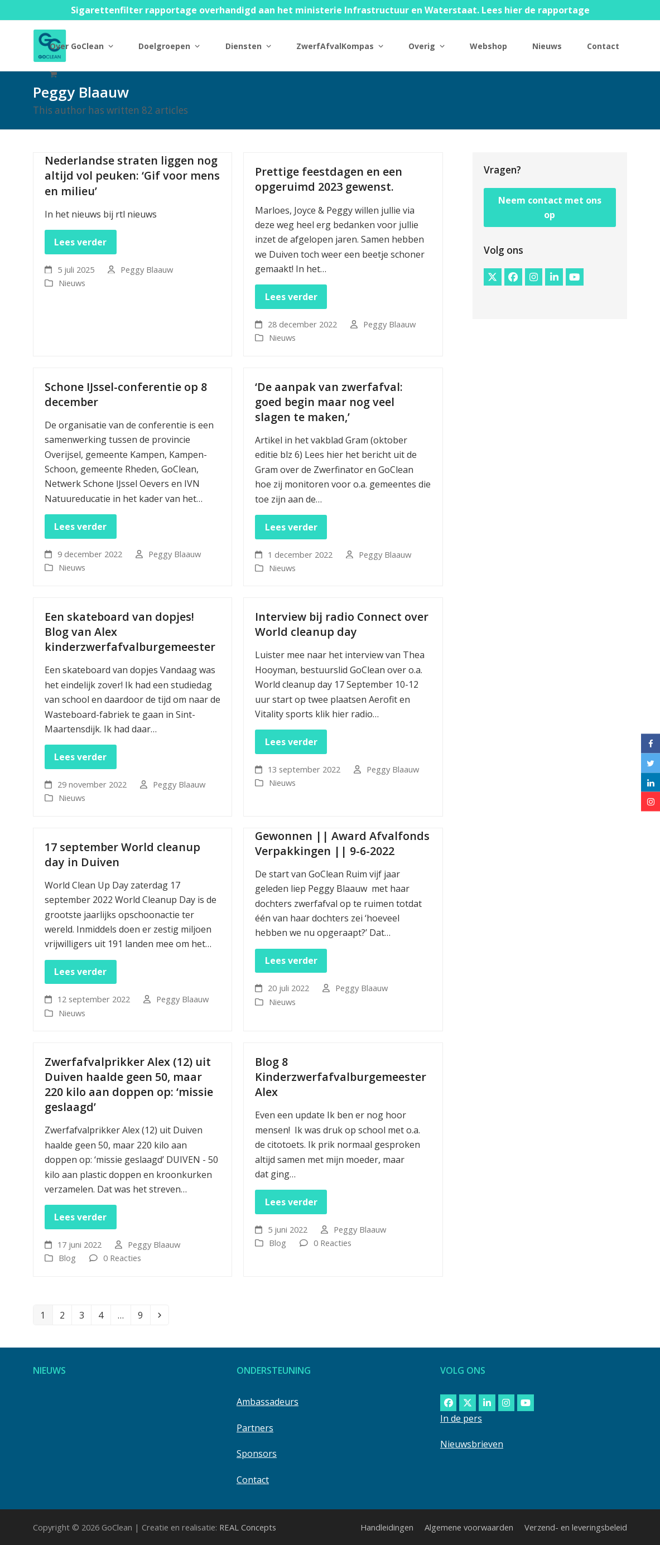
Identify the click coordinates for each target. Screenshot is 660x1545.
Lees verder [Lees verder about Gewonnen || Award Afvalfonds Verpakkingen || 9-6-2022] (291, 960)
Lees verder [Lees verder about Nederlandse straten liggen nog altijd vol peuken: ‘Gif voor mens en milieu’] (80, 242)
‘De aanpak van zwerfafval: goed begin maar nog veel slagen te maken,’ (329, 401)
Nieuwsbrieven (471, 1444)
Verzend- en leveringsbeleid (575, 1527)
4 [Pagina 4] (104, 1315)
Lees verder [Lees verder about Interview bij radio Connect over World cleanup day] (291, 742)
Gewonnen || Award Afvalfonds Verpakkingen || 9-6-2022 (342, 843)
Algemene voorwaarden (469, 1527)
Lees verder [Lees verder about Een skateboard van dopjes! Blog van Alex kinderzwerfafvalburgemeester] (80, 757)
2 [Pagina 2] (65, 1315)
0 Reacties (122, 1257)
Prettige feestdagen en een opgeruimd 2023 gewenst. (328, 179)
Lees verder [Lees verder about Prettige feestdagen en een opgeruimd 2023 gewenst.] (291, 297)
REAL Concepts (247, 1527)
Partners (255, 1428)
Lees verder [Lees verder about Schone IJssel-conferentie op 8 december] (80, 526)
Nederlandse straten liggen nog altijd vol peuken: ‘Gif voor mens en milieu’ (132, 175)
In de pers (461, 1418)
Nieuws (72, 282)
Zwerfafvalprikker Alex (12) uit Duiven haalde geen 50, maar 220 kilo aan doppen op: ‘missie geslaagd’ (129, 1084)
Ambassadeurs (267, 1402)
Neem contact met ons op (549, 207)
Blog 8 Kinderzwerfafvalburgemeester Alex (340, 1076)
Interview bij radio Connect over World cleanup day (341, 624)
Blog (67, 1257)
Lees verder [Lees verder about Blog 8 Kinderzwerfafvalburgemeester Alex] (291, 1202)
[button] (53, 74)
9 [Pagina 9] (143, 1315)
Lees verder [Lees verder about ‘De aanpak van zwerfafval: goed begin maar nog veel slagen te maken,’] (291, 527)
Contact (253, 1480)
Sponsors (257, 1453)
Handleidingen (386, 1527)
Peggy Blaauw (147, 269)
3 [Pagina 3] (85, 1315)
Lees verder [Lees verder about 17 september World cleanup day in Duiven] (80, 971)
